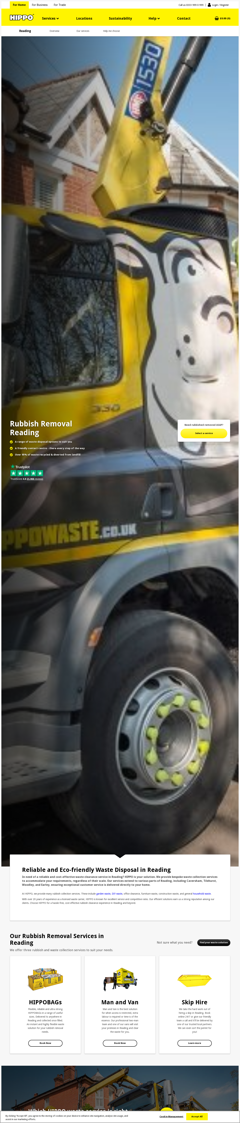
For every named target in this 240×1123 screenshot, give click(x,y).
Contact (184, 18)
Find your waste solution (214, 942)
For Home (19, 5)
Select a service (204, 433)
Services (48, 18)
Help (152, 18)
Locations (84, 18)
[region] (120, 1117)
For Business (40, 5)
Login (220, 5)
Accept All (197, 1116)
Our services (82, 31)
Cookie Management (171, 1116)
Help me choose (111, 31)
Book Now (45, 1043)
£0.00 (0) (225, 18)
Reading (25, 31)
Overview (54, 31)
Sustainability (120, 18)
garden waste (103, 893)
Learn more (194, 1043)
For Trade (60, 5)
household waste (202, 893)
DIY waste (117, 893)
